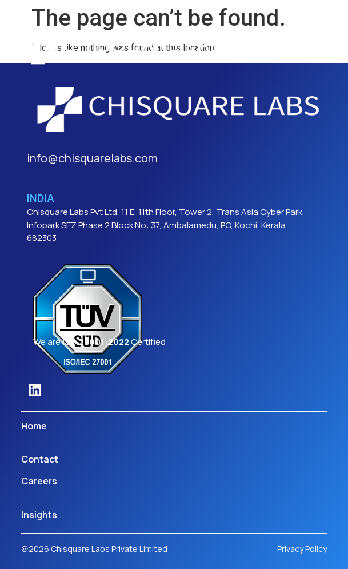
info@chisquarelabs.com (92, 158)
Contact (39, 459)
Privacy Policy (302, 548)
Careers (39, 481)
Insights (39, 514)
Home (34, 426)
